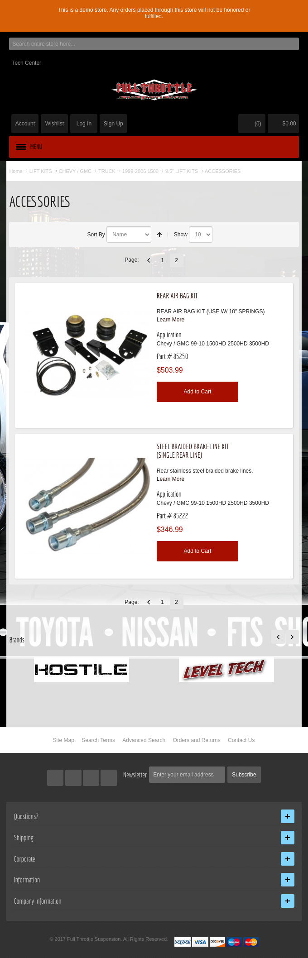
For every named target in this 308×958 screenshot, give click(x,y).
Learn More (170, 319)
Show (181, 234)
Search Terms (98, 740)
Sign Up (113, 123)
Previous (148, 260)
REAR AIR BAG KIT (177, 296)
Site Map (63, 740)
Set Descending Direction (159, 234)
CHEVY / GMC (75, 171)
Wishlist (54, 123)
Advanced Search (143, 740)
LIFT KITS (40, 171)
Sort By (96, 234)
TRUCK (107, 171)
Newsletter (135, 775)
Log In (84, 123)
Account (25, 123)
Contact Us (241, 740)
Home (15, 171)
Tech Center (26, 63)
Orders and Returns (196, 740)
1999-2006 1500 (140, 171)
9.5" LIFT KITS (181, 171)
